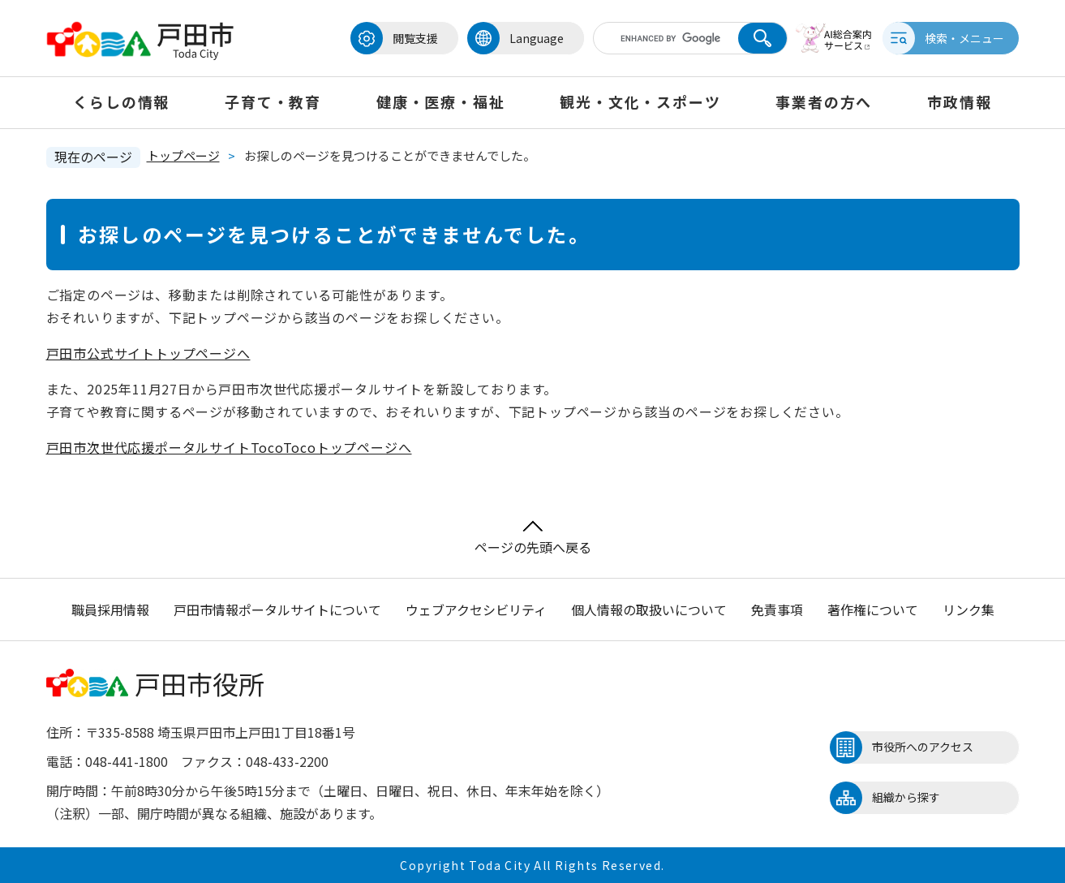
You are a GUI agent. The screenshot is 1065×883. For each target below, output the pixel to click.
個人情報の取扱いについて (649, 609)
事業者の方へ (823, 101)
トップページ (183, 155)
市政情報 (959, 101)
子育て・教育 (273, 101)
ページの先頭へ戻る (533, 538)
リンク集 (968, 609)
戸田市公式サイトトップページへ (148, 353)
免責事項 (777, 609)
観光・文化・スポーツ (640, 101)
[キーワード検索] (665, 38)
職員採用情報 (110, 609)
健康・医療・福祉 (440, 101)
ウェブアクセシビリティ (476, 609)
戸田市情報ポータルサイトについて (277, 609)
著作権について (872, 609)
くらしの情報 (121, 101)
